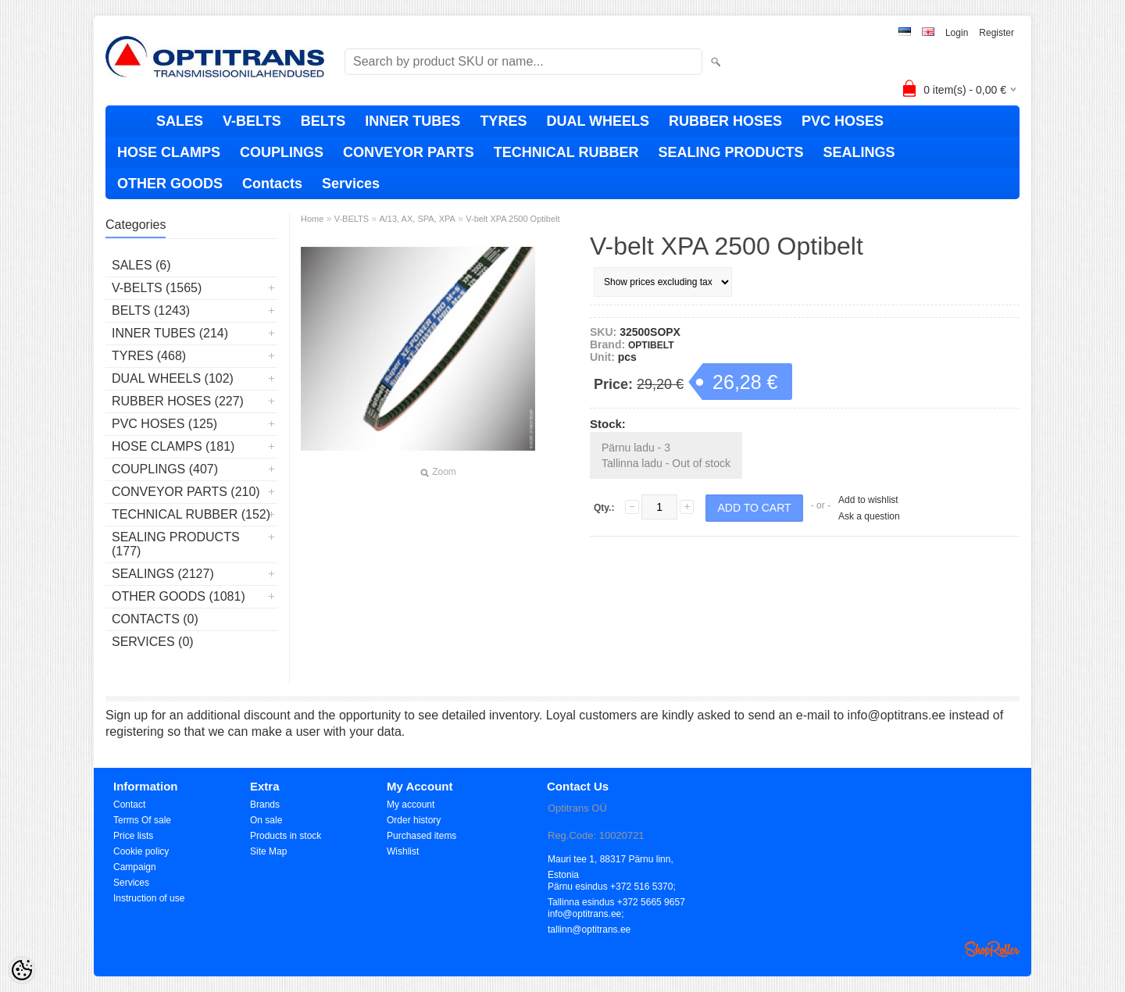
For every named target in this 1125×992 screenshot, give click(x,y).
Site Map (268, 851)
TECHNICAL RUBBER (566, 152)
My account (410, 804)
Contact (129, 804)
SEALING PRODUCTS (730, 152)
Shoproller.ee (992, 949)
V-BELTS (252, 121)
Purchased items (421, 835)
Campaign (134, 867)
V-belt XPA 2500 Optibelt (512, 218)
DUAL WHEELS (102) (173, 378)
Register (996, 32)
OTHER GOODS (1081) (178, 596)
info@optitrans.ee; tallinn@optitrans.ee (589, 915)
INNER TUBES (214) (170, 333)
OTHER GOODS (170, 183)
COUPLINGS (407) (165, 469)
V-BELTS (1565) (157, 287)
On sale (266, 820)
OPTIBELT (650, 345)
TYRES (503, 121)
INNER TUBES (412, 121)
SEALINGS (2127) (163, 573)
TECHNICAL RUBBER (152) (191, 514)
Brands (265, 804)
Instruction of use (148, 898)
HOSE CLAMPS (168, 152)
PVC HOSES (843, 121)
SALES (179, 121)
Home (312, 218)
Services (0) (153, 641)
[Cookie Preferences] (22, 970)
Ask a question (869, 516)
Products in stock (285, 835)
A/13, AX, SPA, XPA (417, 218)
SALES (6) (141, 265)
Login (956, 32)
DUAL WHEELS (597, 121)
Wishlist (403, 851)
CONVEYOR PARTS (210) (186, 491)
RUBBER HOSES (725, 121)
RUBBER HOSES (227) (178, 401)
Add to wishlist (868, 499)
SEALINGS (859, 152)
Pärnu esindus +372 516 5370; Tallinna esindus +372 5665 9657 (616, 887)
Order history (414, 820)
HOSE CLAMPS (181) (173, 446)
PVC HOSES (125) (164, 423)
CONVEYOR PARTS (408, 152)
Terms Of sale (142, 820)
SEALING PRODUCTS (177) (176, 544)
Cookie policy (141, 851)
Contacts (272, 183)
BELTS (323, 121)
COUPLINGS (281, 152)
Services (351, 183)
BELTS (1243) (151, 310)
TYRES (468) (149, 355)
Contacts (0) (155, 619)
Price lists (133, 835)
